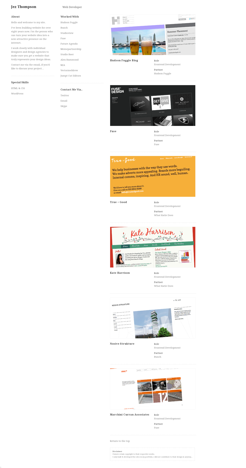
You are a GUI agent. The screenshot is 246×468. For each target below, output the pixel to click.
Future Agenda (69, 43)
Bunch (64, 27)
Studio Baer (67, 54)
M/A (63, 65)
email (36, 64)
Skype (64, 106)
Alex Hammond (70, 59)
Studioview (67, 33)
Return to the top (120, 441)
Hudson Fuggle (69, 22)
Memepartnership (71, 49)
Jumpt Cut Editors (71, 75)
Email (64, 100)
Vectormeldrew (69, 70)
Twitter (65, 95)
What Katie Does (163, 215)
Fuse (63, 38)
